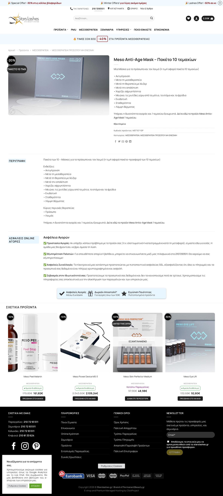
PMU (73, 29)
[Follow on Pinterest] (36, 447)
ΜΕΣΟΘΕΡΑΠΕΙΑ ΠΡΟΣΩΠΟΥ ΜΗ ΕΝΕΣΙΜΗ (73, 50)
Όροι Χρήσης (121, 422)
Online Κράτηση (70, 433)
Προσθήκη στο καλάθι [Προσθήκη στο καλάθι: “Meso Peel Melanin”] (32, 398)
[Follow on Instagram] (25, 447)
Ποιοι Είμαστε (69, 422)
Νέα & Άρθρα (146, 8)
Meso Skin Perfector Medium (137, 376)
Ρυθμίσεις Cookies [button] (111, 466)
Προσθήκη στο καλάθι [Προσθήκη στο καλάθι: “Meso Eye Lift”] (190, 398)
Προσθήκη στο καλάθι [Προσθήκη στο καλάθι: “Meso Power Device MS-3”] (85, 398)
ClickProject (133, 490)
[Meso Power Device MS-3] (85, 342)
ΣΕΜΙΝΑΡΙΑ (106, 29)
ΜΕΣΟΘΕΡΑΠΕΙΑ (88, 29)
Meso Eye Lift (190, 376)
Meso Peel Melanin (33, 376)
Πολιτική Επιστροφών (126, 451)
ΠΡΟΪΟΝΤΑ (61, 29)
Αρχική (11, 50)
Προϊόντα (24, 50)
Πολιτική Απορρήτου (125, 428)
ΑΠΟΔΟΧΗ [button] (35, 485)
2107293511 (181, 254)
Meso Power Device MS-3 (85, 376)
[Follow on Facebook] (14, 447)
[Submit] (151, 18)
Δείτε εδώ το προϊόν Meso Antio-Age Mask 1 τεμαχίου (135, 222)
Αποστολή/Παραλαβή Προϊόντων (132, 445)
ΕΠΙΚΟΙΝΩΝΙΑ (161, 29)
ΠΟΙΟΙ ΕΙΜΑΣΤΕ (142, 29)
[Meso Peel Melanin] (33, 342)
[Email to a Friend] (123, 141)
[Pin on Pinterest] (126, 141)
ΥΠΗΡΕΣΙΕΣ (123, 29)
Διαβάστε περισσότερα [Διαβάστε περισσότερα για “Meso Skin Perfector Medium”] (137, 398)
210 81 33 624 (26, 435)
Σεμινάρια (67, 439)
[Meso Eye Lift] (190, 342)
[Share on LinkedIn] (130, 141)
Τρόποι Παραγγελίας (125, 433)
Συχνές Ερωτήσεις (71, 457)
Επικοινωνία (68, 428)
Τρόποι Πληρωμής (124, 439)
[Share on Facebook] (115, 141)
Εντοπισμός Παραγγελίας (75, 451)
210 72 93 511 (31, 421)
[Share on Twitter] (119, 141)
